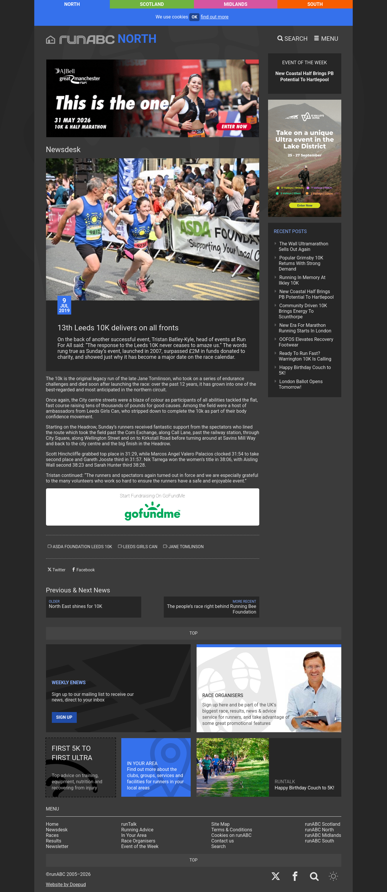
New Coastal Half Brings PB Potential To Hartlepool (306, 294)
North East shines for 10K (94, 604)
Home (52, 824)
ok (194, 17)
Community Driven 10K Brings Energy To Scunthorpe (303, 311)
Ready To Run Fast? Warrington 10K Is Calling (305, 356)
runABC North (319, 829)
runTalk (129, 824)
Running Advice (137, 829)
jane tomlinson (183, 546)
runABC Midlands (323, 835)
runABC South (319, 841)
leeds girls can (138, 546)
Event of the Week (139, 846)
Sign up (64, 717)
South (315, 4)
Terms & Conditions (231, 829)
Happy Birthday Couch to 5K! (305, 370)
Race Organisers (138, 841)
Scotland (152, 4)
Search (218, 846)
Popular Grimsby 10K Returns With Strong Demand (301, 263)
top (193, 633)
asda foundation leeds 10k (80, 546)
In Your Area (134, 835)
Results (54, 841)
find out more (215, 17)
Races (52, 835)
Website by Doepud (66, 884)
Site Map (220, 824)
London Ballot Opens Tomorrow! (301, 384)
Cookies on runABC (231, 835)
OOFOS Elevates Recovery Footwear (306, 342)
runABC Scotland (322, 824)
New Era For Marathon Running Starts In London (305, 328)
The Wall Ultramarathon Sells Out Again (303, 246)
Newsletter (57, 846)
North (72, 4)
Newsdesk (57, 829)
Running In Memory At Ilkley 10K (302, 280)
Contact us (222, 841)
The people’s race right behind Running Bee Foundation (211, 607)
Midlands (235, 4)
